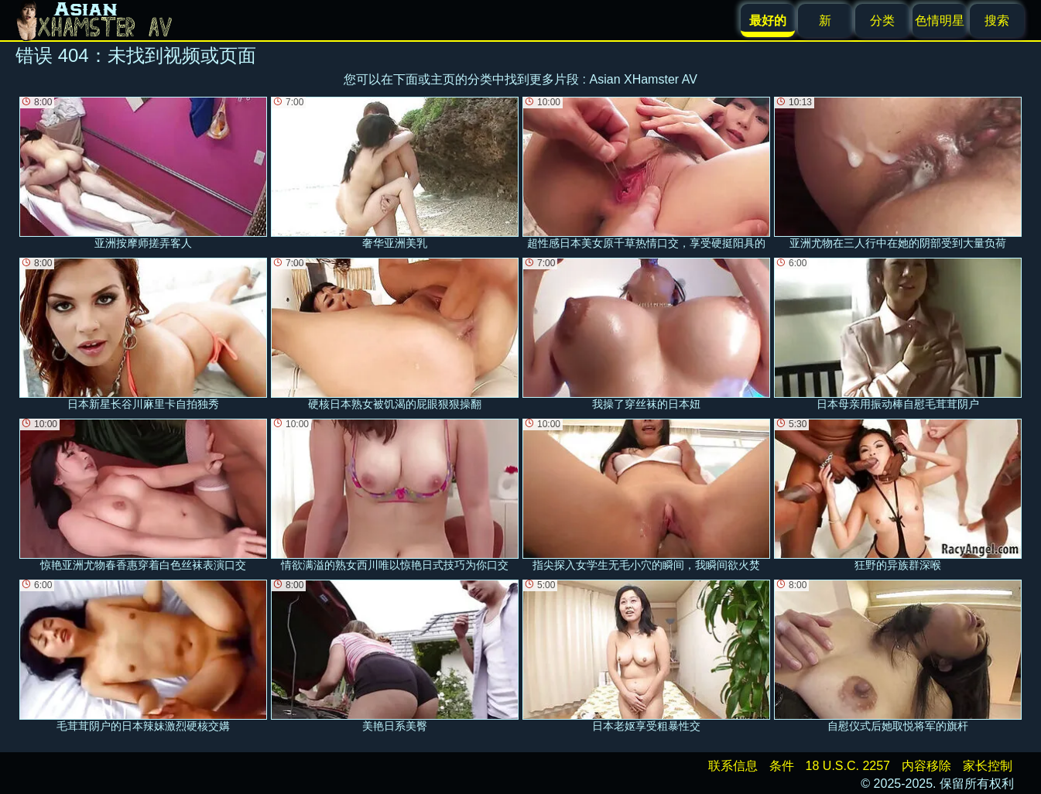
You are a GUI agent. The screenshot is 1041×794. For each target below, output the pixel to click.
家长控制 (987, 765)
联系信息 (733, 765)
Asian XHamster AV (643, 79)
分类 (882, 20)
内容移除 (926, 765)
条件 (781, 765)
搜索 (996, 20)
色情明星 (939, 20)
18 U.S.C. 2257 (848, 765)
